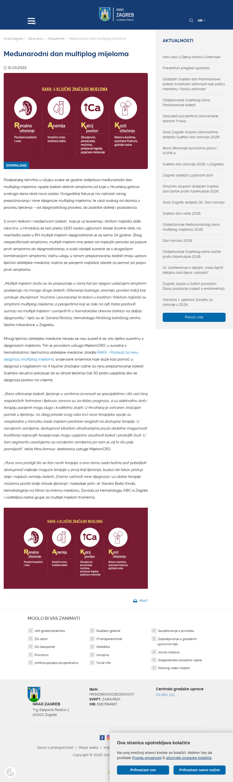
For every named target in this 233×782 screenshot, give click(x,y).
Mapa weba (88, 747)
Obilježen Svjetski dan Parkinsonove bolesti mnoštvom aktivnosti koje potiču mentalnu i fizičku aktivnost (194, 84)
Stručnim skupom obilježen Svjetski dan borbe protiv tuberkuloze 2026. (191, 188)
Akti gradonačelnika (50, 631)
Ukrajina (102, 655)
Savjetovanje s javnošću (176, 631)
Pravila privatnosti (146, 758)
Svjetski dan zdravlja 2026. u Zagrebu (193, 164)
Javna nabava (168, 652)
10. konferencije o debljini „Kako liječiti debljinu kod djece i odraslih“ (193, 270)
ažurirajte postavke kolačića (188, 758)
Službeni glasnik (108, 631)
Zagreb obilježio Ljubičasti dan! (188, 175)
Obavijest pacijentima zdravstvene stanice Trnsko (190, 118)
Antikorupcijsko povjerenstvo (56, 663)
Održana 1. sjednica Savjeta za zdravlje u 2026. (188, 302)
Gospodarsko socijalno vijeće (180, 660)
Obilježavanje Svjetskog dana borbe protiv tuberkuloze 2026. (192, 254)
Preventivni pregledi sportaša (186, 68)
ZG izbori (41, 639)
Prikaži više (194, 317)
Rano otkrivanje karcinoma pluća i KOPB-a (190, 150)
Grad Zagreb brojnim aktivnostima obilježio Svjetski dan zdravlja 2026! (191, 134)
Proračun (42, 655)
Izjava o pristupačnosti (55, 747)
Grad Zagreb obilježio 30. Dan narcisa (194, 202)
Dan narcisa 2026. (178, 241)
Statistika (103, 647)
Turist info (103, 663)
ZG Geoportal (45, 647)
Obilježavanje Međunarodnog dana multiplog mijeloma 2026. (191, 227)
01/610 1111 (165, 695)
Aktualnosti (56, 38)
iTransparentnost (109, 639)
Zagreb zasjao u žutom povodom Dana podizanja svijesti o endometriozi (194, 286)
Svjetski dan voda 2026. (182, 213)
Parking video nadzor (174, 668)
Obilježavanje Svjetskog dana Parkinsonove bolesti (186, 102)
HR (201, 20)
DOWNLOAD (16, 165)
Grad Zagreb (13, 38)
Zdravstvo (35, 38)
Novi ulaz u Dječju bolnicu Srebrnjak (191, 57)
